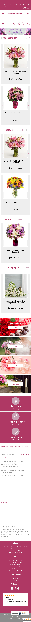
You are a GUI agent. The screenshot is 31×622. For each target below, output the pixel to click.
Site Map (22, 621)
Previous (2, 64)
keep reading (25, 454)
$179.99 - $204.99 (15, 308)
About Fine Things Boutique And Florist (14, 447)
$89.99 (15, 120)
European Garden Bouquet (15, 202)
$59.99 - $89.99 (15, 79)
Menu (2, 25)
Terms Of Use (10, 618)
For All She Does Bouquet (15, 113)
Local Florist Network (12, 621)
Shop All (25, 38)
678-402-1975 (8, 2)
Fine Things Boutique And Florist (15, 13)
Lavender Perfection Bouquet (15, 251)
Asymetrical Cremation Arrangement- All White (15, 302)
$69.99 (15, 209)
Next (28, 64)
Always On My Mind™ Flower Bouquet (15, 72)
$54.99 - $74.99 (15, 257)
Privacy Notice (20, 618)
